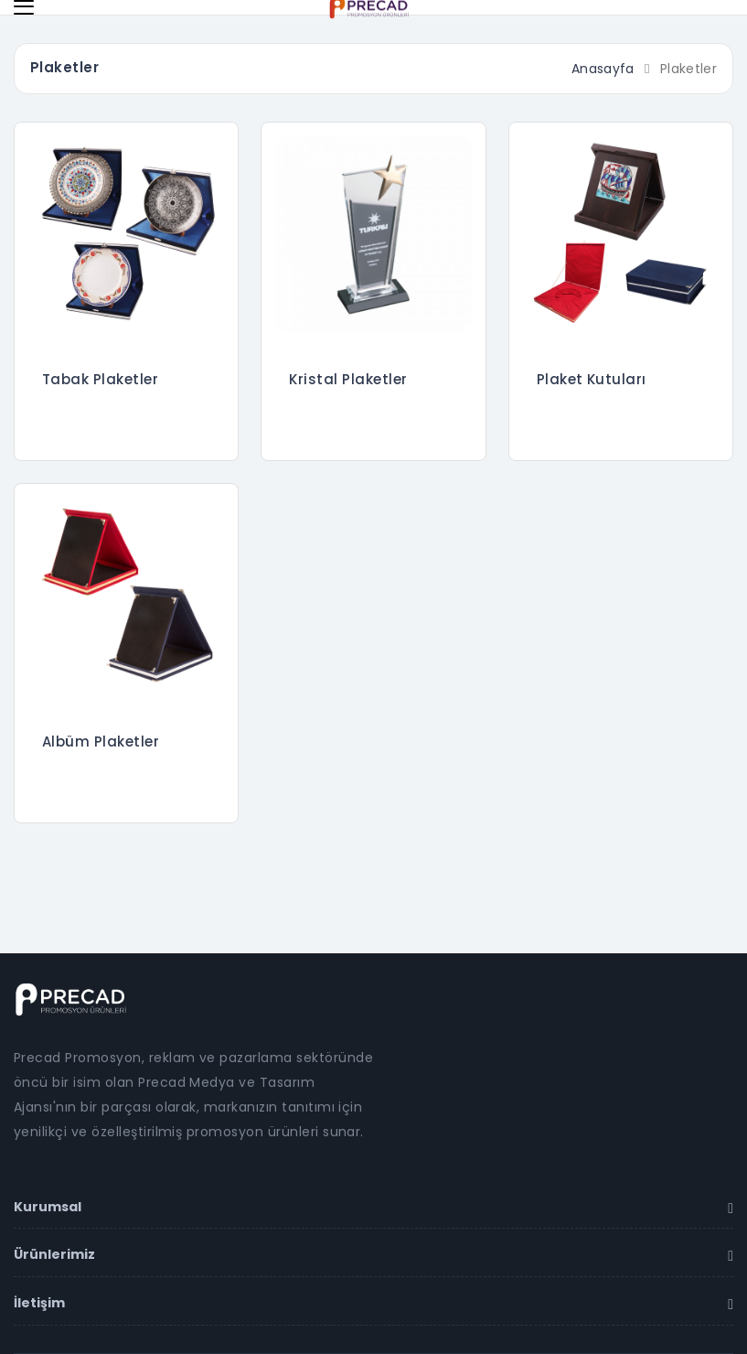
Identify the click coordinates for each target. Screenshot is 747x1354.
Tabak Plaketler (100, 379)
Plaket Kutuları (591, 379)
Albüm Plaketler (100, 741)
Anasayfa (603, 68)
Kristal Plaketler (348, 379)
